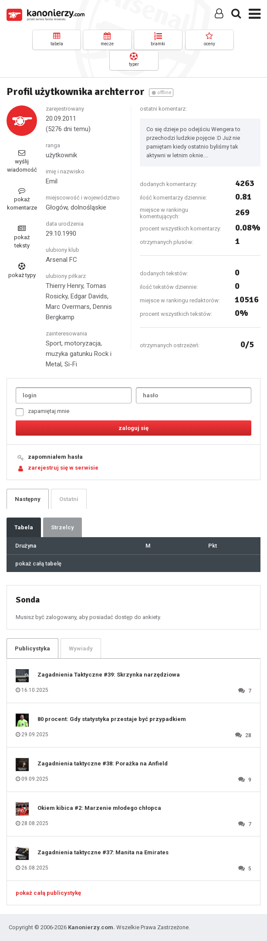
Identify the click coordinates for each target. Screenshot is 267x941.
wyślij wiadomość (22, 161)
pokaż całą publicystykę (48, 893)
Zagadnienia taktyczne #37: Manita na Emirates (103, 852)
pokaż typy (22, 270)
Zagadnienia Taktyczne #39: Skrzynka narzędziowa (108, 674)
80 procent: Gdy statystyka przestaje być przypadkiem (111, 719)
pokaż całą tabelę (38, 563)
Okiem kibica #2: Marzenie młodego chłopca (99, 808)
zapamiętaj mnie (42, 412)
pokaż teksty (22, 237)
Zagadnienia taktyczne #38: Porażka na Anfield (102, 763)
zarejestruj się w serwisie (63, 467)
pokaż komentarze (22, 199)
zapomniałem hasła (55, 457)
